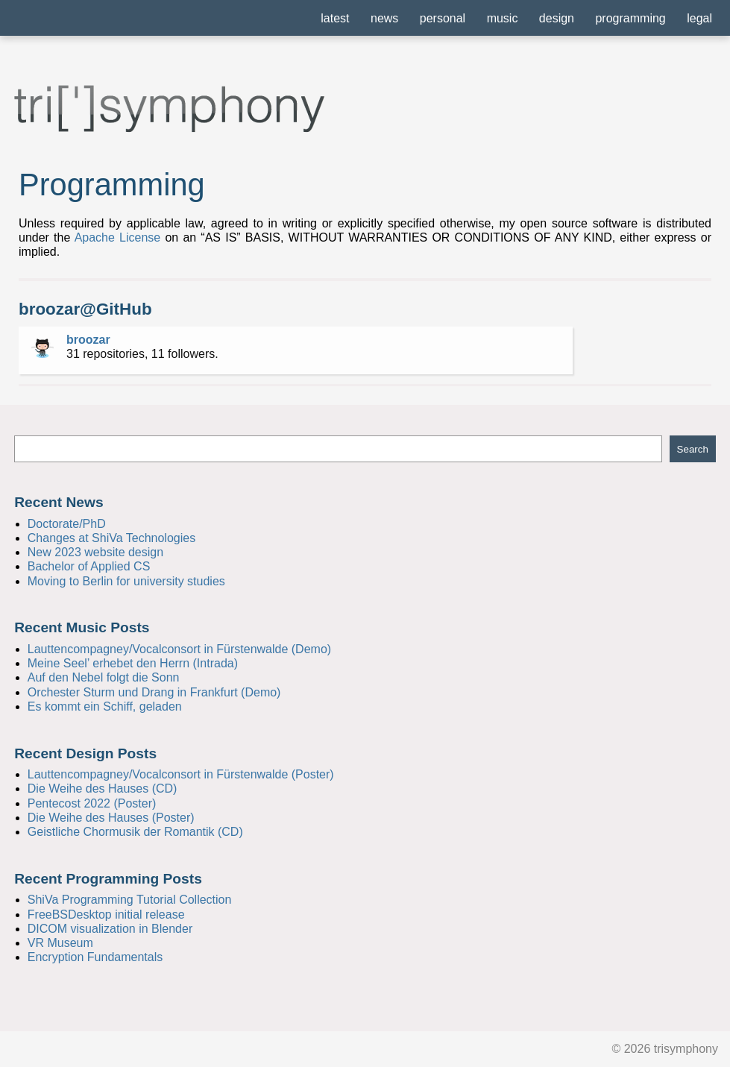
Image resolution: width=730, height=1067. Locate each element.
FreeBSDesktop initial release (106, 914)
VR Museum (60, 943)
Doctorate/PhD (67, 523)
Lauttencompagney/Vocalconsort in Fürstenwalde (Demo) (179, 649)
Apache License (118, 237)
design (556, 18)
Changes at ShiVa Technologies (111, 538)
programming (630, 18)
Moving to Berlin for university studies (126, 581)
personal (442, 18)
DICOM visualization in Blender (110, 928)
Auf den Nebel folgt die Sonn (104, 677)
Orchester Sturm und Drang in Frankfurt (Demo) (154, 692)
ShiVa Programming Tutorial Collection (130, 899)
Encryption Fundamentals (95, 957)
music (502, 18)
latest (335, 18)
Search (692, 449)
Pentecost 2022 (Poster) (92, 803)
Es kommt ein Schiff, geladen (105, 706)
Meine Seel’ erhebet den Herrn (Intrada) (133, 663)
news (384, 18)
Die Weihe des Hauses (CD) (102, 788)
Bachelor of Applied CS (89, 566)
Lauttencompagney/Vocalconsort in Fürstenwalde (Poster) (181, 774)
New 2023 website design (95, 552)
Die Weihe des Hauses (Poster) (111, 817)
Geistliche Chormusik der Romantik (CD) (135, 831)
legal (699, 18)
